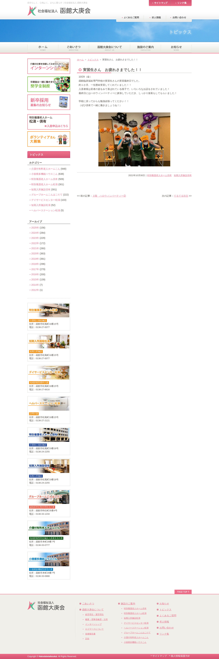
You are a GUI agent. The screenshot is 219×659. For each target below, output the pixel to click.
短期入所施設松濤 (40, 205)
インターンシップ (93, 624)
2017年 (35, 269)
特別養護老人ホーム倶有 (159, 175)
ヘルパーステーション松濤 (45, 210)
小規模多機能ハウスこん (44, 174)
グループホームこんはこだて (46, 194)
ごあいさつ (88, 603)
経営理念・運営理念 (94, 614)
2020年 (35, 253)
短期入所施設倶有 (183, 175)
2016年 (35, 274)
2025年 (35, 227)
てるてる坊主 (181, 195)
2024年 (35, 232)
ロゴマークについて (94, 629)
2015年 (35, 279)
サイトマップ (159, 656)
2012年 (35, 290)
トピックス (93, 59)
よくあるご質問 (167, 615)
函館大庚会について (93, 609)
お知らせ (164, 603)
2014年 (35, 284)
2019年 (35, 258)
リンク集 (164, 633)
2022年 (35, 243)
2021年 (35, 248)
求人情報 (164, 621)
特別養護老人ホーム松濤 (44, 184)
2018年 (35, 264)
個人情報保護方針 (180, 656)
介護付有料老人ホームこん (45, 168)
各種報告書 (90, 634)
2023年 (35, 238)
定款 (87, 638)
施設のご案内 (128, 603)
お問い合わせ (166, 627)
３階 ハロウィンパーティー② (109, 195)
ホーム (80, 59)
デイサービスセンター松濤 (45, 200)
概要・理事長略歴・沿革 (96, 619)
